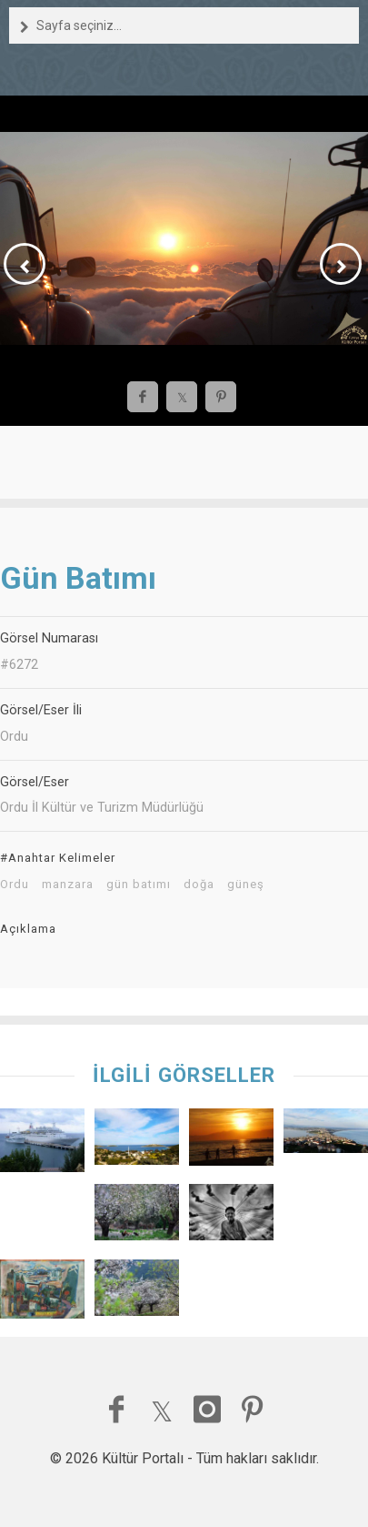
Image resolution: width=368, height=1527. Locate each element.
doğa (199, 884)
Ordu (14, 884)
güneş (245, 884)
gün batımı (138, 884)
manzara (68, 884)
